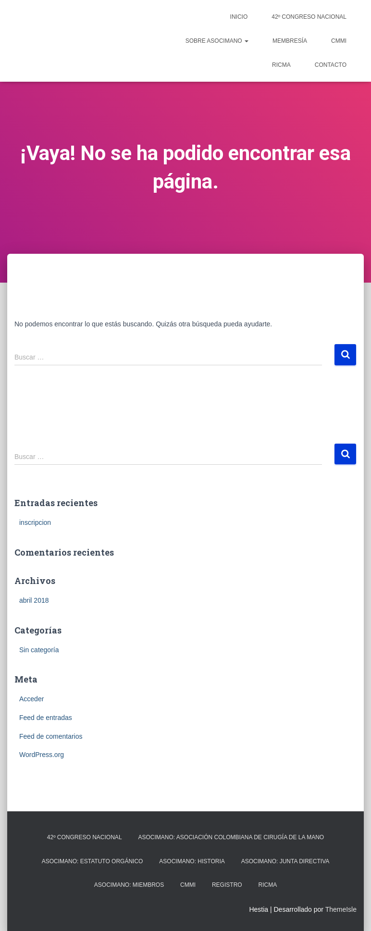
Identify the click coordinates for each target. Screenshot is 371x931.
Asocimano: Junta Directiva (285, 861)
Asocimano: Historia (191, 861)
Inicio (239, 16)
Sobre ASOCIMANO (217, 40)
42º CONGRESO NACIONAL (309, 16)
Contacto (330, 65)
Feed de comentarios (51, 736)
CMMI (338, 40)
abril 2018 (34, 600)
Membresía (289, 40)
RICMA (281, 65)
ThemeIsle (341, 909)
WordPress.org (41, 754)
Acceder (31, 699)
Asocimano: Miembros (129, 884)
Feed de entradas (45, 717)
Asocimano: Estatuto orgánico (92, 861)
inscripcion (35, 522)
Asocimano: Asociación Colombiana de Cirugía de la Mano (231, 837)
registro (227, 884)
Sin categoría (39, 650)
